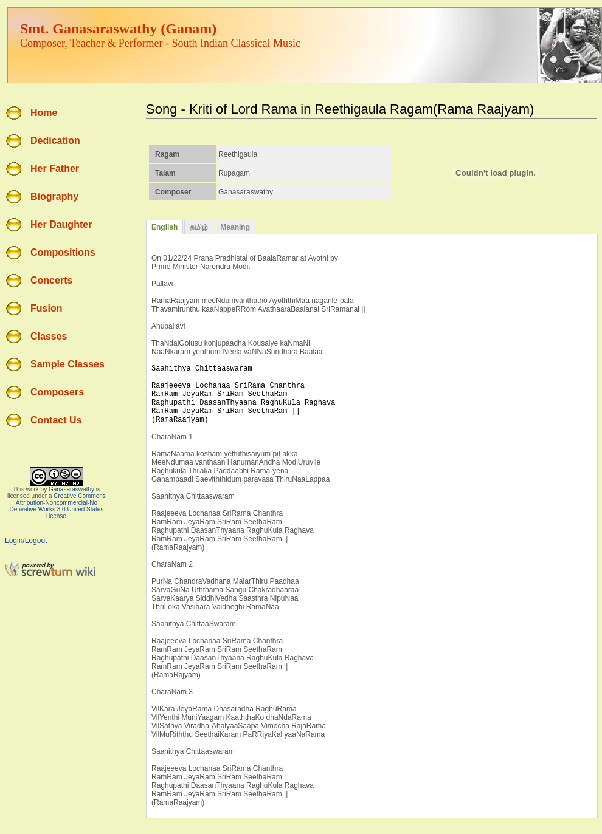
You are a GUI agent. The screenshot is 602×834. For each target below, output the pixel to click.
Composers (57, 392)
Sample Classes (67, 364)
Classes (48, 336)
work (32, 489)
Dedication (55, 140)
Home (43, 113)
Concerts (51, 280)
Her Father (54, 168)
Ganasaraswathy (71, 489)
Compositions (62, 252)
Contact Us (55, 420)
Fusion (46, 308)
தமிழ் (199, 227)
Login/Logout (26, 540)
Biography (54, 196)
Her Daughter (61, 224)
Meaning (235, 227)
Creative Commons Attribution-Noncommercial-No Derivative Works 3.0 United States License (58, 506)
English (164, 227)
